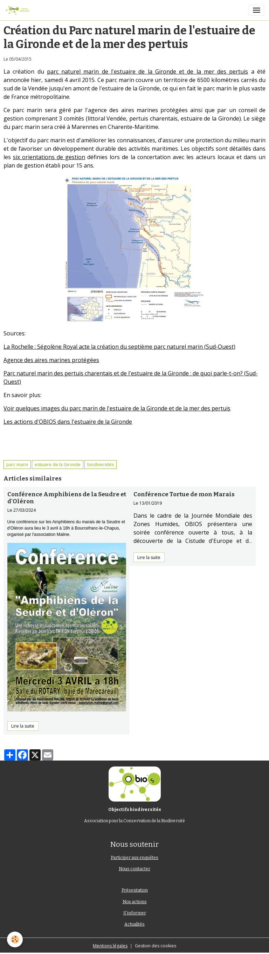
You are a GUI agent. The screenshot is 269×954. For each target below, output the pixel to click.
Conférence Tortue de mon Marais (184, 494)
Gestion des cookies (155, 946)
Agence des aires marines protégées (51, 360)
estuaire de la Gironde (58, 465)
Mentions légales (110, 946)
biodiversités (100, 465)
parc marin (17, 465)
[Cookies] (15, 939)
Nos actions (135, 901)
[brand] (18, 10)
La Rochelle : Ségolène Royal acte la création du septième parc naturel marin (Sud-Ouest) (119, 346)
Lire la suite (22, 726)
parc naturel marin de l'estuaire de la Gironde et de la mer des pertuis (147, 71)
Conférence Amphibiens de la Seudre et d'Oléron (66, 498)
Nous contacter (134, 868)
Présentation (135, 890)
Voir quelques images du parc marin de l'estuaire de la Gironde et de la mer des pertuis (117, 408)
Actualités (134, 924)
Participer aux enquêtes (134, 857)
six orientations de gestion (49, 157)
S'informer (134, 913)
